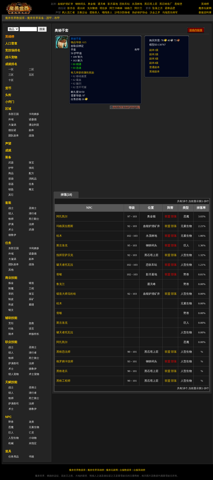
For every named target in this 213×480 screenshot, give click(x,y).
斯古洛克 (62, 245)
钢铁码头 (80, 3)
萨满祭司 (13, 363)
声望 (8, 143)
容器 (11, 184)
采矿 (31, 299)
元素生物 (34, 427)
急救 (31, 323)
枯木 (59, 235)
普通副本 (154, 67)
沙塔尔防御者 (122, 12)
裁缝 (31, 304)
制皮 (11, 299)
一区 (11, 69)
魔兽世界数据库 (15, 18)
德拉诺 (12, 130)
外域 (11, 119)
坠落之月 (157, 8)
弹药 (31, 167)
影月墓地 (113, 3)
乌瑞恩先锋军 (170, 12)
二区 (31, 69)
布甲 (57, 18)
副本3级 (153, 58)
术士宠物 (34, 374)
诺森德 (33, 119)
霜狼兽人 (95, 12)
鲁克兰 (60, 284)
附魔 (11, 288)
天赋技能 (11, 382)
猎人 (11, 213)
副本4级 (153, 62)
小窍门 (9, 102)
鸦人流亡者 (68, 12)
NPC (8, 417)
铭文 (11, 309)
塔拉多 (103, 8)
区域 (8, 108)
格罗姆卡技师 (64, 361)
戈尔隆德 (92, 8)
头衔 (8, 95)
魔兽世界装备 (35, 18)
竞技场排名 (12, 50)
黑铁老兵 (62, 371)
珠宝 (31, 162)
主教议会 (82, 12)
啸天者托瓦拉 (64, 264)
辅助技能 (11, 318)
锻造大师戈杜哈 (66, 293)
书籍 (31, 456)
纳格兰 (128, 8)
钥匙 (11, 189)
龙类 (31, 421)
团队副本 (13, 135)
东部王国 (13, 114)
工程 (31, 288)
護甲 (49, 18)
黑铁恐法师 (63, 351)
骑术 (11, 333)
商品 (11, 173)
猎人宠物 (13, 374)
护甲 (11, 167)
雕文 (31, 189)
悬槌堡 (178, 3)
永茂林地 (137, 3)
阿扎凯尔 (62, 216)
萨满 (11, 224)
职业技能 (11, 342)
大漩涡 (12, 124)
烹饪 (11, 323)
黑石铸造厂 (165, 3)
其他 (11, 269)
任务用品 (13, 456)
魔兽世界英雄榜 (96, 470)
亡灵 (31, 432)
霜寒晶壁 (170, 8)
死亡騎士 (34, 218)
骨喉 (59, 274)
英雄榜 (205, 3)
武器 (11, 162)
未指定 (33, 443)
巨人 (11, 432)
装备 (8, 157)
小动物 (33, 437)
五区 (31, 74)
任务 (31, 184)
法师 (31, 224)
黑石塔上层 (150, 3)
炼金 (11, 283)
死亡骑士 (34, 358)
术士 (11, 229)
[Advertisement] (132, 161)
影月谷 (71, 8)
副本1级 (153, 50)
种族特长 (34, 333)
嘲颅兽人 (107, 12)
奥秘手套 (76, 38)
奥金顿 (92, 3)
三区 (11, 74)
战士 (11, 208)
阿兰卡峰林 (116, 8)
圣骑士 (33, 208)
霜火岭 (81, 8)
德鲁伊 (12, 234)
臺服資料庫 (205, 12)
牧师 (11, 218)
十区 (11, 80)
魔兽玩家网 (205, 8)
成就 (8, 150)
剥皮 (11, 304)
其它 (11, 194)
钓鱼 (11, 328)
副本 (31, 130)
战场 (31, 135)
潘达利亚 (34, 124)
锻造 (31, 283)
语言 (31, 328)
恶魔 (11, 427)
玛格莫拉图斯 (64, 226)
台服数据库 (125, 470)
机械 (11, 443)
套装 (8, 202)
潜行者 (33, 213)
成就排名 (11, 64)
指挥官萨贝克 (64, 255)
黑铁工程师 (63, 380)
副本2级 (153, 54)
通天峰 (101, 3)
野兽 (11, 421)
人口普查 (11, 43)
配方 (31, 173)
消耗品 (33, 178)
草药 (11, 293)
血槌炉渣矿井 (65, 3)
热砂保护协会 (140, 12)
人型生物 (13, 437)
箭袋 (11, 178)
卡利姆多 (34, 114)
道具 (8, 451)
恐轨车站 (124, 3)
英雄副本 (154, 71)
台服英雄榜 (139, 470)
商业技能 (11, 277)
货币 (8, 88)
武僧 (31, 229)
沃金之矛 (155, 12)
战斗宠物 (11, 57)
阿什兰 (138, 8)
